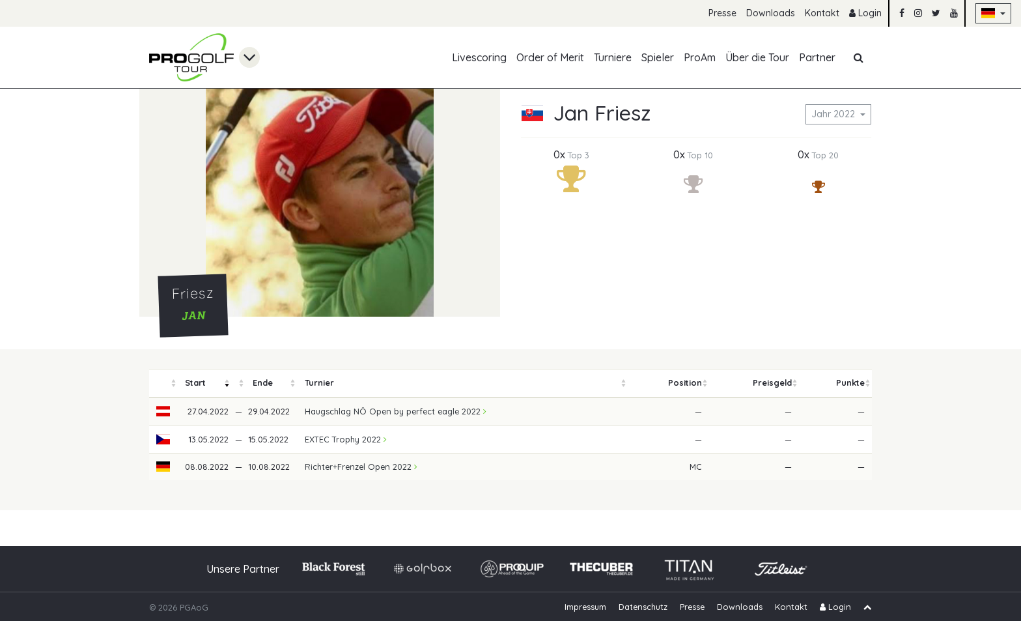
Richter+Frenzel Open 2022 (361, 466)
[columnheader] (163, 383)
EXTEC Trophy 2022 (346, 439)
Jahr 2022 (834, 114)
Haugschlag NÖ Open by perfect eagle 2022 (395, 411)
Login (865, 13)
